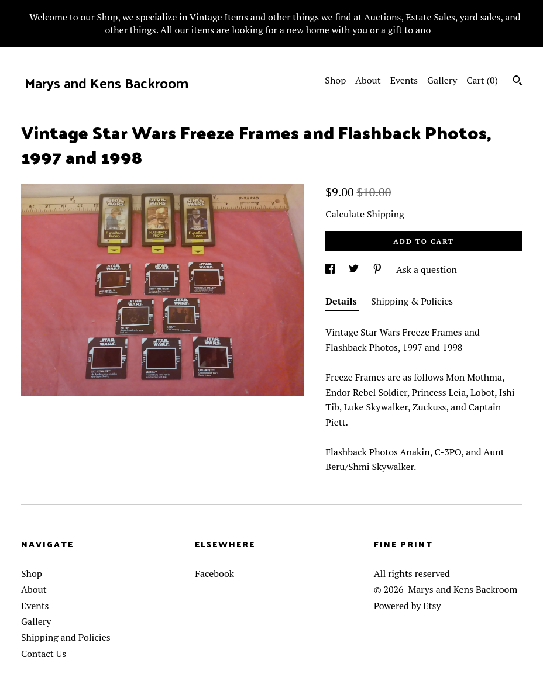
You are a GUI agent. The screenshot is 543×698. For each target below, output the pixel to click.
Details (342, 301)
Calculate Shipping (364, 214)
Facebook (214, 573)
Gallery (442, 80)
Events (404, 80)
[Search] (517, 81)
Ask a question (426, 269)
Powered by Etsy (407, 605)
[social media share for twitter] (355, 269)
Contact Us (43, 653)
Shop (335, 80)
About (368, 80)
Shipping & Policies (412, 301)
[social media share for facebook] (331, 269)
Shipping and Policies (66, 637)
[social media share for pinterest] (378, 269)
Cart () (482, 80)
